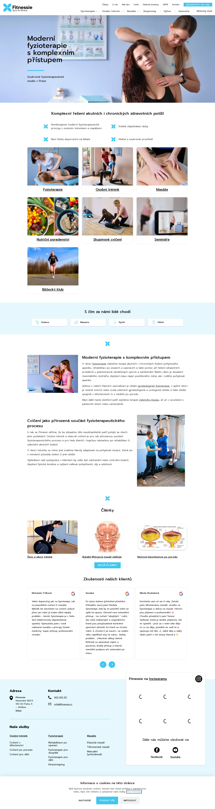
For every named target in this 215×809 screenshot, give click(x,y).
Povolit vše (107, 800)
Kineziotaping (56, 764)
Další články (107, 565)
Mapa (19, 710)
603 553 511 (60, 697)
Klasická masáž (96, 742)
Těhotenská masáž (98, 747)
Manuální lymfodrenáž (94, 753)
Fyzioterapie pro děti (58, 758)
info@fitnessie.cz (63, 704)
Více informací (134, 791)
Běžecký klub (204, 11)
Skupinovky (149, 11)
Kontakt (175, 5)
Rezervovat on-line (198, 4)
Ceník (136, 5)
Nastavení (85, 800)
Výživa (167, 11)
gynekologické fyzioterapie (153, 386)
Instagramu (158, 678)
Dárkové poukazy (151, 5)
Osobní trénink (111, 11)
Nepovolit (130, 800)
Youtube (175, 752)
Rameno (81, 322)
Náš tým (125, 5)
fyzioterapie (99, 364)
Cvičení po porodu (21, 749)
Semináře (183, 11)
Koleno (42, 322)
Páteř (157, 322)
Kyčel (118, 322)
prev (103, 664)
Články (105, 5)
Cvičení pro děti (19, 754)
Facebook (157, 752)
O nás (115, 5)
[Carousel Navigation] (107, 666)
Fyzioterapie (88, 11)
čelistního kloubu (149, 400)
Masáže (131, 11)
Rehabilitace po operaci (57, 744)
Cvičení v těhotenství (16, 744)
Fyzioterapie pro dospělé (58, 751)
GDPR (165, 5)
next (112, 664)
